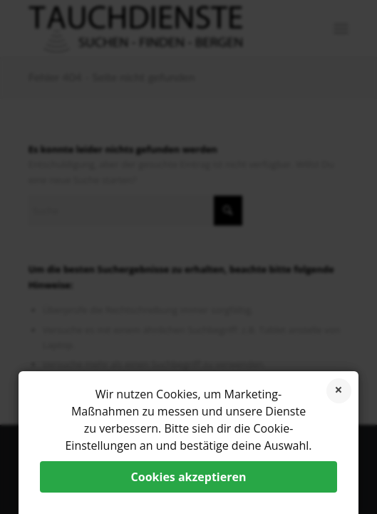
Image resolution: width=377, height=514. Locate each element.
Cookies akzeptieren (189, 477)
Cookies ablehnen (338, 390)
